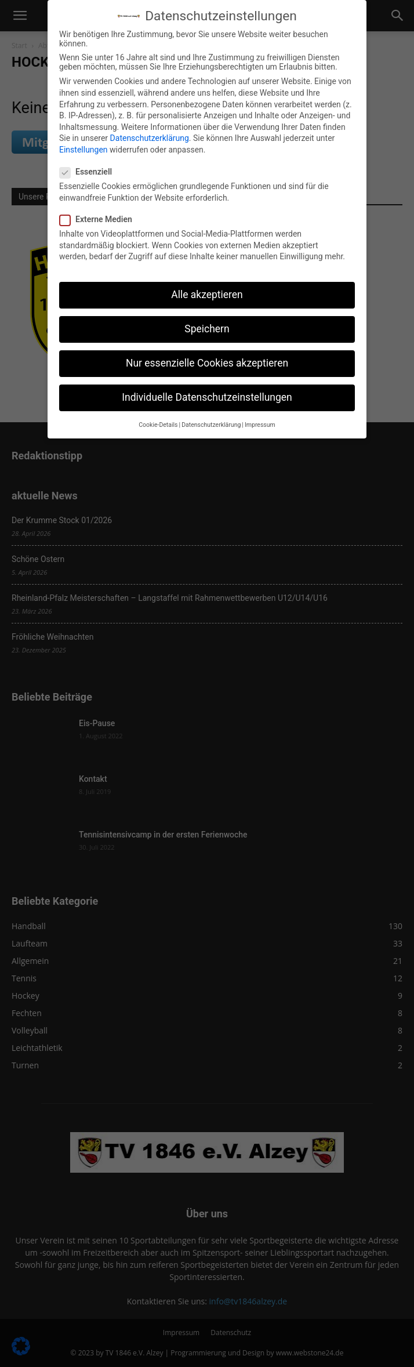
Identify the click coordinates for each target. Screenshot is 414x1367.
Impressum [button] (260, 424)
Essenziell (89, 171)
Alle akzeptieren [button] (207, 294)
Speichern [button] (206, 329)
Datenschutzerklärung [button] (211, 424)
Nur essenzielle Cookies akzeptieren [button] (207, 363)
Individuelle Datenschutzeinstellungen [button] (207, 397)
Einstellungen (83, 149)
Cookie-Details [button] (158, 424)
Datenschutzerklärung (149, 138)
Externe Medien (99, 219)
